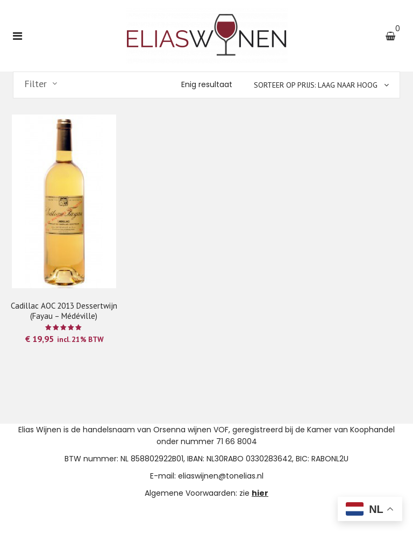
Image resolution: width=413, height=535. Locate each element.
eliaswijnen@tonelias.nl (221, 475)
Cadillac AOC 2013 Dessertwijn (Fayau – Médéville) (64, 311)
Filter (35, 84)
